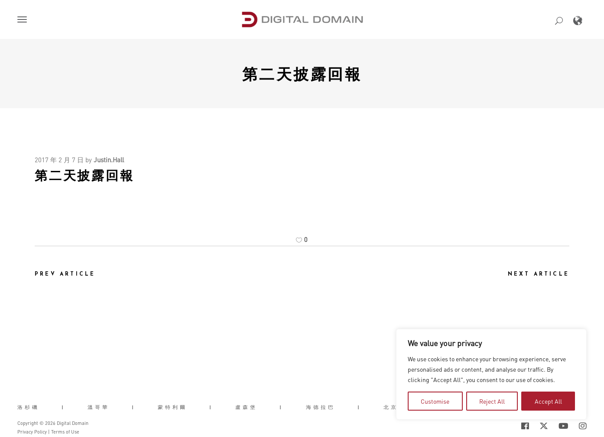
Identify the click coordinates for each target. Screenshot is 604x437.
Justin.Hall (109, 159)
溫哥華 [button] (99, 407)
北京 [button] (390, 407)
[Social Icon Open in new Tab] (525, 425)
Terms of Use (65, 432)
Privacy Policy (32, 432)
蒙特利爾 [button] (172, 407)
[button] (23, 20)
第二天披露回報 (302, 73)
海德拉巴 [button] (320, 407)
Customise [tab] (435, 401)
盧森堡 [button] (246, 407)
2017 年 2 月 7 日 (59, 159)
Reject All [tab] (492, 401)
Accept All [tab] (548, 401)
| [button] (63, 407)
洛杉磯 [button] (28, 407)
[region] (491, 374)
